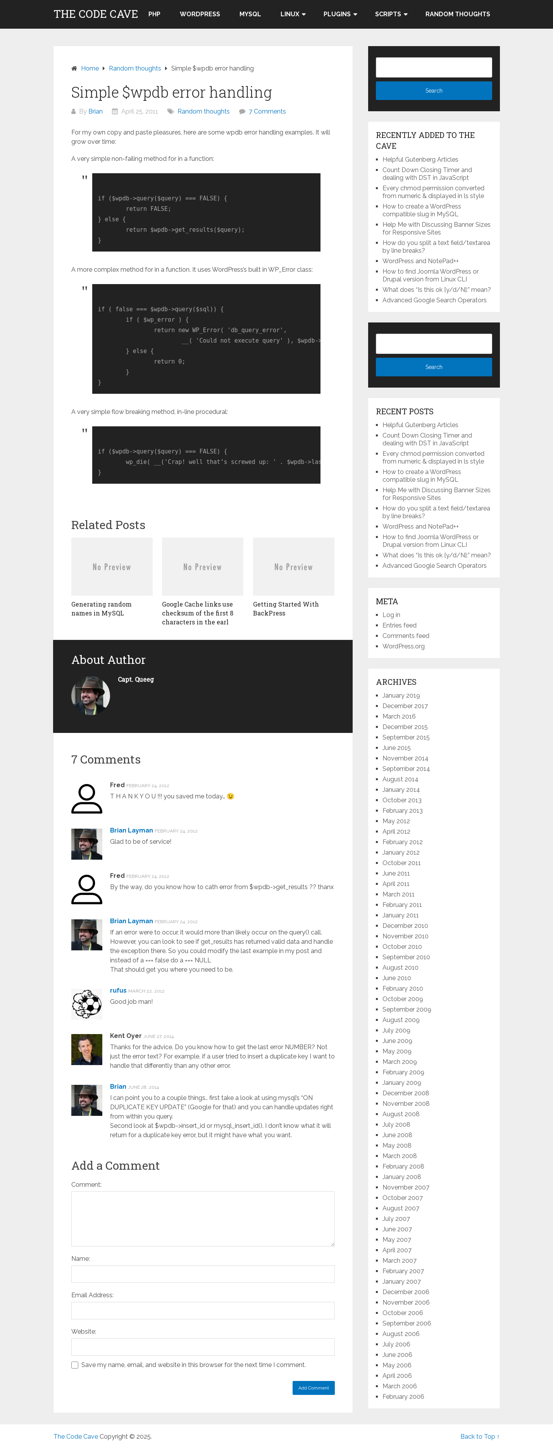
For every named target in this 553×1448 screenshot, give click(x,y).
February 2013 (402, 810)
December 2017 (405, 706)
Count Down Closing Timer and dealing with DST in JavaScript (427, 173)
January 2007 (401, 1281)
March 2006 (399, 1386)
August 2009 (401, 1020)
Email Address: (92, 1295)
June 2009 (397, 1041)
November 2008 (406, 1103)
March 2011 (398, 894)
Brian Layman (131, 830)
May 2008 (397, 1145)
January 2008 (401, 1177)
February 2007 (403, 1271)
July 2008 (396, 1124)
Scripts (388, 14)
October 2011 (401, 863)
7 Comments (267, 111)
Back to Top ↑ (480, 1436)
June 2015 (396, 748)
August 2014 (400, 779)
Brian (95, 111)
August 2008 (401, 1114)
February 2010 (402, 988)
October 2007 (402, 1197)
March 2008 (399, 1156)
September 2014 (406, 768)
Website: (83, 1331)
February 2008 (403, 1166)
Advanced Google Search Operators (434, 300)
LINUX (290, 14)
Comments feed (405, 636)
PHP (154, 14)
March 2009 (399, 1061)
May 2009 (397, 1051)
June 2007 (397, 1229)
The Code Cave (95, 14)
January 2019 (401, 695)
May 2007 (396, 1239)
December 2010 (405, 925)
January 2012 (401, 852)
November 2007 (405, 1187)
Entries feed (399, 625)
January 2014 (401, 789)
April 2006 (397, 1375)
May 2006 (397, 1365)
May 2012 (396, 821)
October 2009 (402, 999)
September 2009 (406, 1009)
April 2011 (396, 884)
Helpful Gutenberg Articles (420, 159)
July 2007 (396, 1218)
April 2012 (396, 831)
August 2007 (400, 1208)
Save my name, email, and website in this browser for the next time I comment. (193, 1365)
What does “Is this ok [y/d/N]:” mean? (436, 289)
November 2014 (405, 758)
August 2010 (400, 967)
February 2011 (402, 904)
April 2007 (397, 1250)
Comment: (86, 1184)
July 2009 (396, 1030)
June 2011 (396, 873)
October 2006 (402, 1313)
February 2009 (403, 1072)
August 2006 (401, 1334)
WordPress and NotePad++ (420, 261)
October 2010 (402, 946)
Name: (80, 1258)
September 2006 (406, 1323)
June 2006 (397, 1354)
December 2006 (405, 1292)
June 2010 (396, 978)
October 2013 (402, 800)
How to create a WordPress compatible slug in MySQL (421, 210)
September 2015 (406, 737)
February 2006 (403, 1396)
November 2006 (406, 1302)
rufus (118, 990)
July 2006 (396, 1344)
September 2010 (406, 957)
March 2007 (399, 1260)
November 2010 (405, 936)
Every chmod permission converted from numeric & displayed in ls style (433, 192)
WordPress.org (403, 646)
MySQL (250, 14)
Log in (391, 615)
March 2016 (399, 716)
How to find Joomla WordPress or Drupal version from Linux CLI (430, 275)
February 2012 (402, 842)
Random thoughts (458, 14)
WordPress (200, 14)
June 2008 (397, 1135)
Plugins (337, 14)
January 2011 (400, 915)
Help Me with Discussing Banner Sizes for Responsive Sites (436, 228)
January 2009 (401, 1082)
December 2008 (405, 1093)
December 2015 (405, 727)
